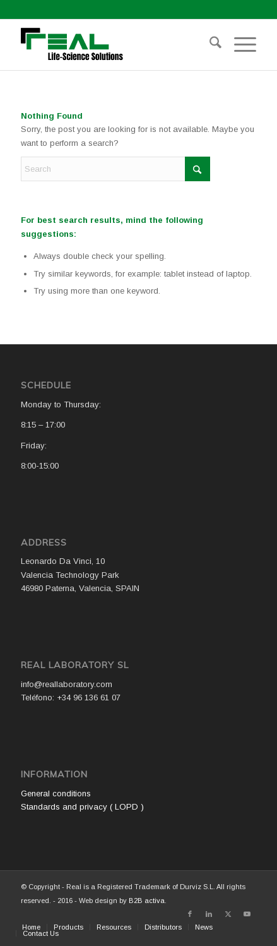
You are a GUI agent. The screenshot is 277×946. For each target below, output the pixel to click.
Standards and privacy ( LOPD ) (82, 806)
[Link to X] (227, 913)
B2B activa (147, 900)
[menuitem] (209, 45)
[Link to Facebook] (189, 913)
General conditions (56, 793)
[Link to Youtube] (246, 913)
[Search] (209, 45)
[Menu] (238, 45)
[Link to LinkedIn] (208, 913)
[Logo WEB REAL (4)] (115, 45)
